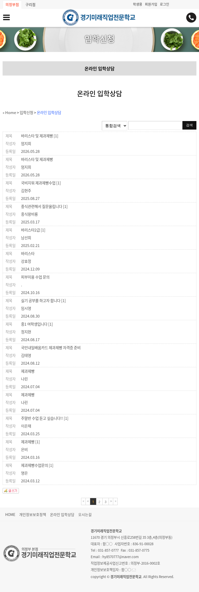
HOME (10, 514)
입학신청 (26, 112)
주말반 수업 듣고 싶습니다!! (44, 418)
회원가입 (151, 4)
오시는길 (85, 514)
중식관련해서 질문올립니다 (44, 206)
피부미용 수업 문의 (35, 277)
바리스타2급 (33, 230)
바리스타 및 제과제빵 (39, 136)
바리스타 (27, 253)
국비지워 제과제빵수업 (41, 183)
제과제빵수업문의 (37, 465)
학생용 (137, 4)
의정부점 (12, 4)
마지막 (115, 501)
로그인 (164, 4)
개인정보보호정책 (32, 514)
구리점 (30, 4)
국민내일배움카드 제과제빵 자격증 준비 (51, 347)
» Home (9, 112)
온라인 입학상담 (99, 68)
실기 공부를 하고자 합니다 (43, 300)
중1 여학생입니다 (37, 324)
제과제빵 (27, 371)
